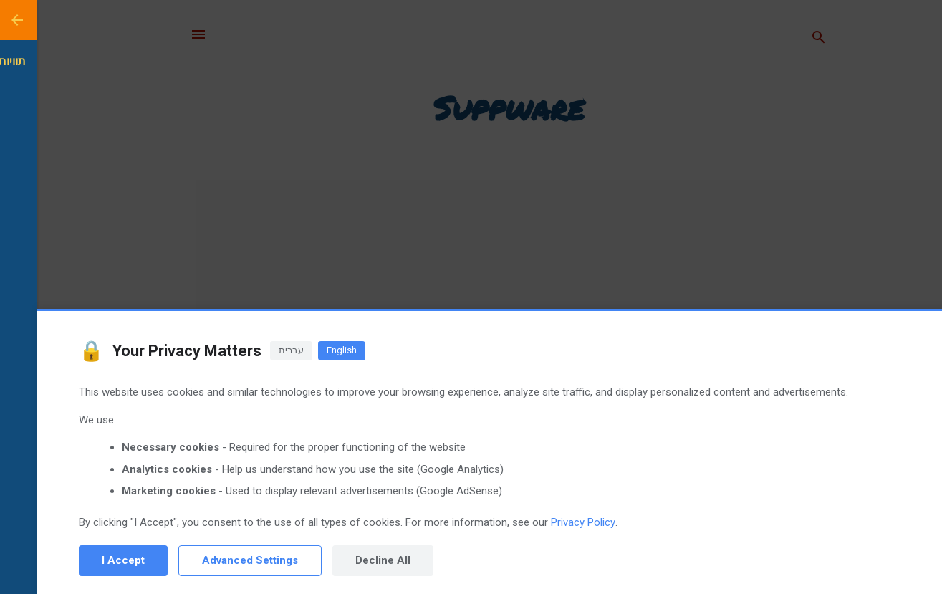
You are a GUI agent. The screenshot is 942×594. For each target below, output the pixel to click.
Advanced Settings (213, 560)
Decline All (345, 560)
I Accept (85, 560)
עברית (253, 350)
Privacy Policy (546, 522)
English (304, 350)
